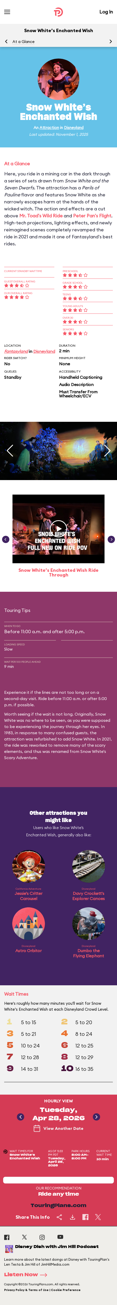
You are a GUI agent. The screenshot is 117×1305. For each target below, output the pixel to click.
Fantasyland (16, 351)
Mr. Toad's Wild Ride (41, 216)
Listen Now (27, 1275)
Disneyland (73, 127)
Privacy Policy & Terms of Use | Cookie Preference (42, 1290)
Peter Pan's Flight (92, 216)
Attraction (49, 127)
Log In (106, 12)
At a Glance (23, 41)
